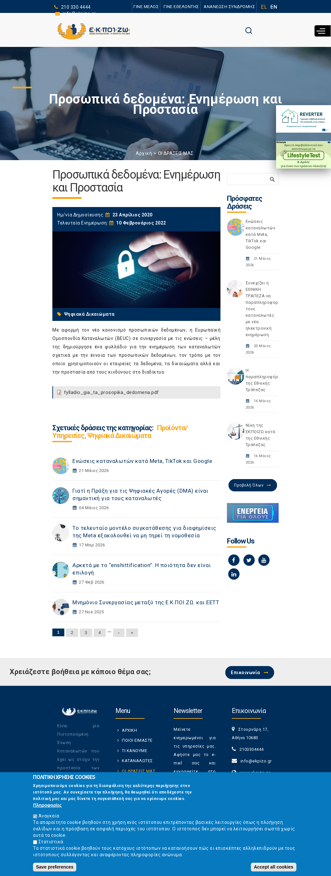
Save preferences (54, 868)
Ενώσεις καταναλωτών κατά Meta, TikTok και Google (142, 461)
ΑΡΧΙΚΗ (129, 730)
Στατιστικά (50, 843)
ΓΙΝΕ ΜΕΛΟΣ (146, 6)
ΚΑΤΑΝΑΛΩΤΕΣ (137, 760)
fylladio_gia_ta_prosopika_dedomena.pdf (111, 392)
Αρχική (144, 153)
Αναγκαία (48, 817)
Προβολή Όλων (248, 485)
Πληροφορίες (47, 806)
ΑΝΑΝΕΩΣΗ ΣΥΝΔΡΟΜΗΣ (229, 6)
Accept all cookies (273, 868)
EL (264, 7)
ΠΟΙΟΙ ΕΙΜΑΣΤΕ (137, 740)
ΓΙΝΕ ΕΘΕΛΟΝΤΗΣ (181, 6)
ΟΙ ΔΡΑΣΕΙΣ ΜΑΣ (176, 153)
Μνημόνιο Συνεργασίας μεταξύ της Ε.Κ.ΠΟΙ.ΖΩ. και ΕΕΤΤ (145, 602)
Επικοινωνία (245, 672)
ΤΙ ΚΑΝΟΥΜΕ (134, 750)
